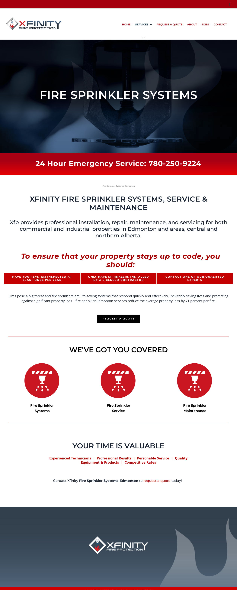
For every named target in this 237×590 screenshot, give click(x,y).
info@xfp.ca (62, 4)
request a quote (156, 481)
